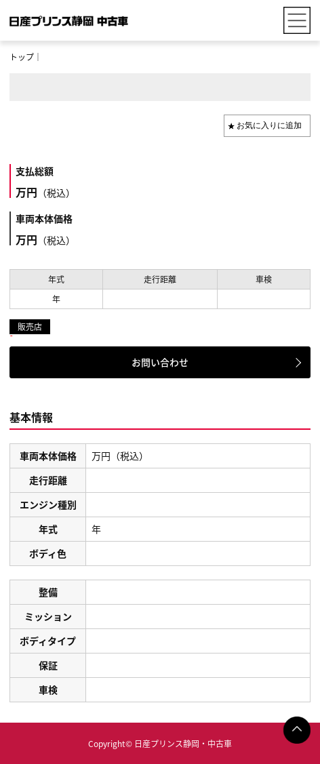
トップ (21, 57)
